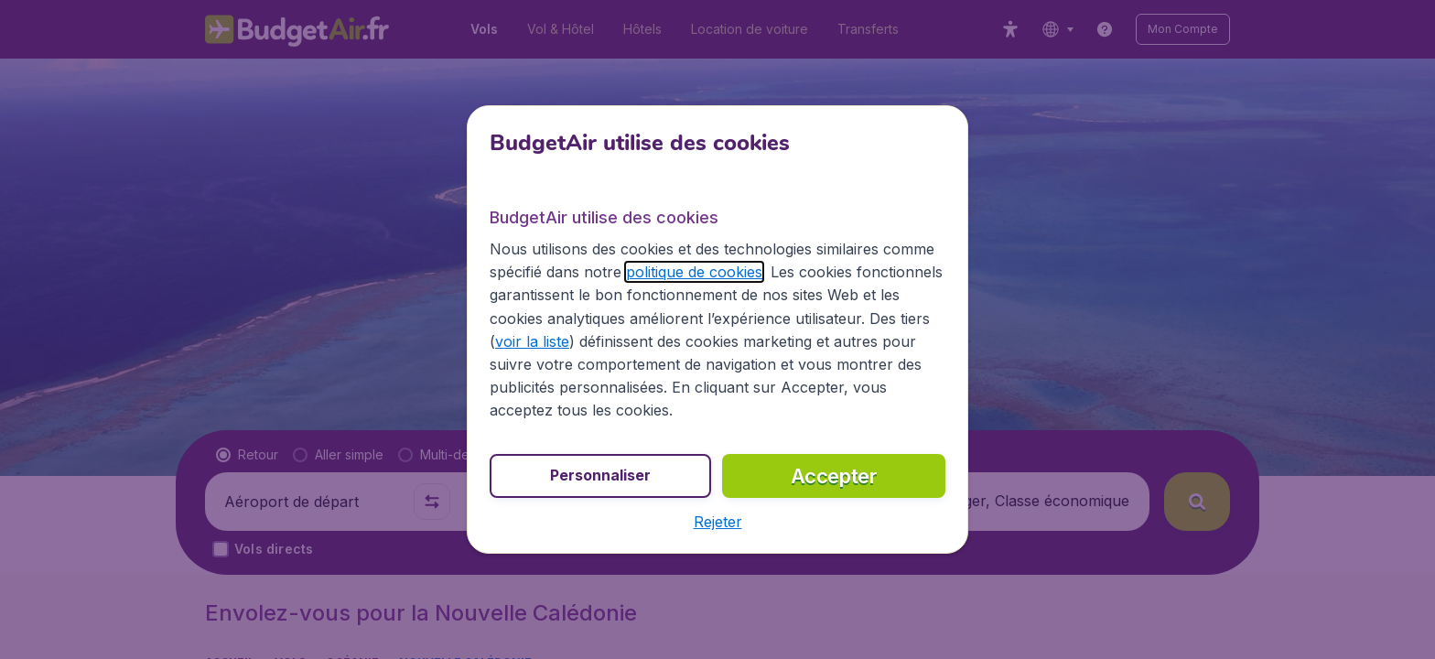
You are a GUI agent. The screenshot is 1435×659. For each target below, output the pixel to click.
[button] (718, 522)
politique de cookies (694, 272)
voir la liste (532, 341)
